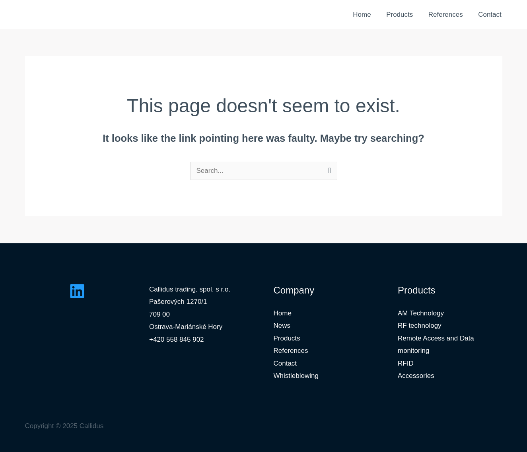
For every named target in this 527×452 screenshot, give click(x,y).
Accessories (416, 376)
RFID (406, 363)
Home (368, 14)
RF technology (419, 325)
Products (404, 14)
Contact (490, 14)
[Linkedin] (77, 291)
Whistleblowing (296, 376)
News (282, 325)
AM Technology (421, 313)
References (448, 14)
